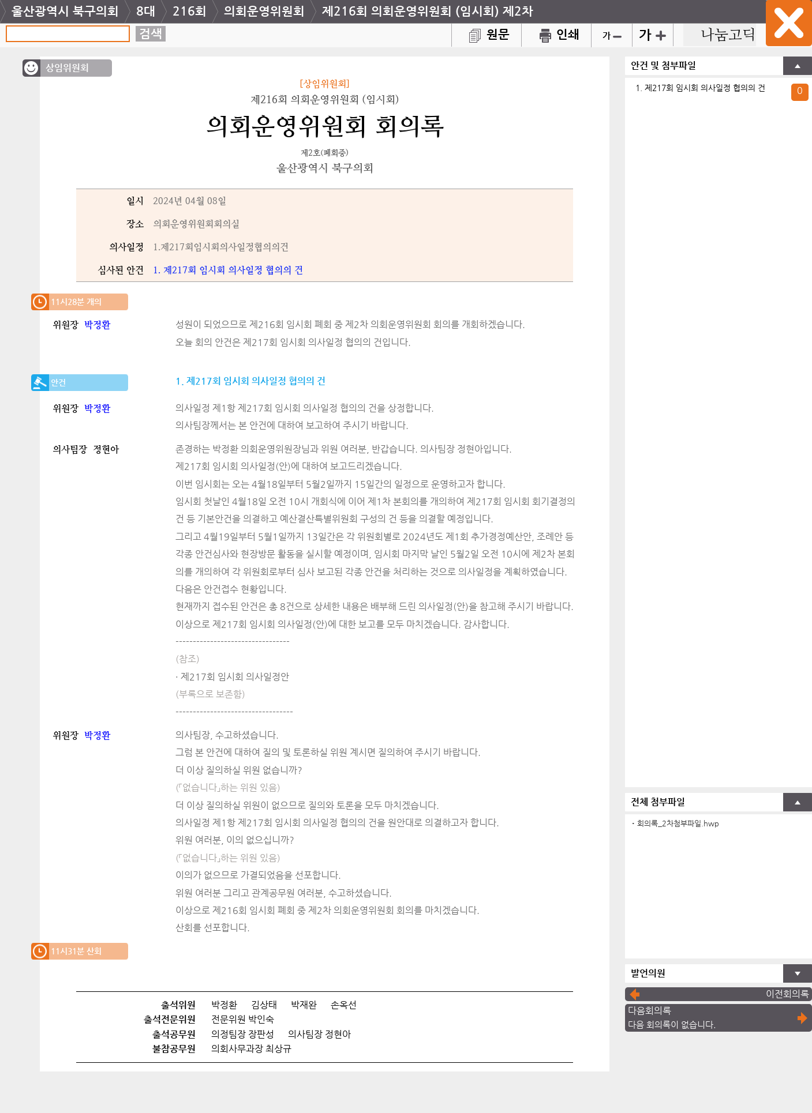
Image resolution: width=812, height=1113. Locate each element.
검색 (150, 33)
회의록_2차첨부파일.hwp (678, 823)
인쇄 (556, 34)
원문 (486, 34)
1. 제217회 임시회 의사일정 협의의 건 (700, 88)
